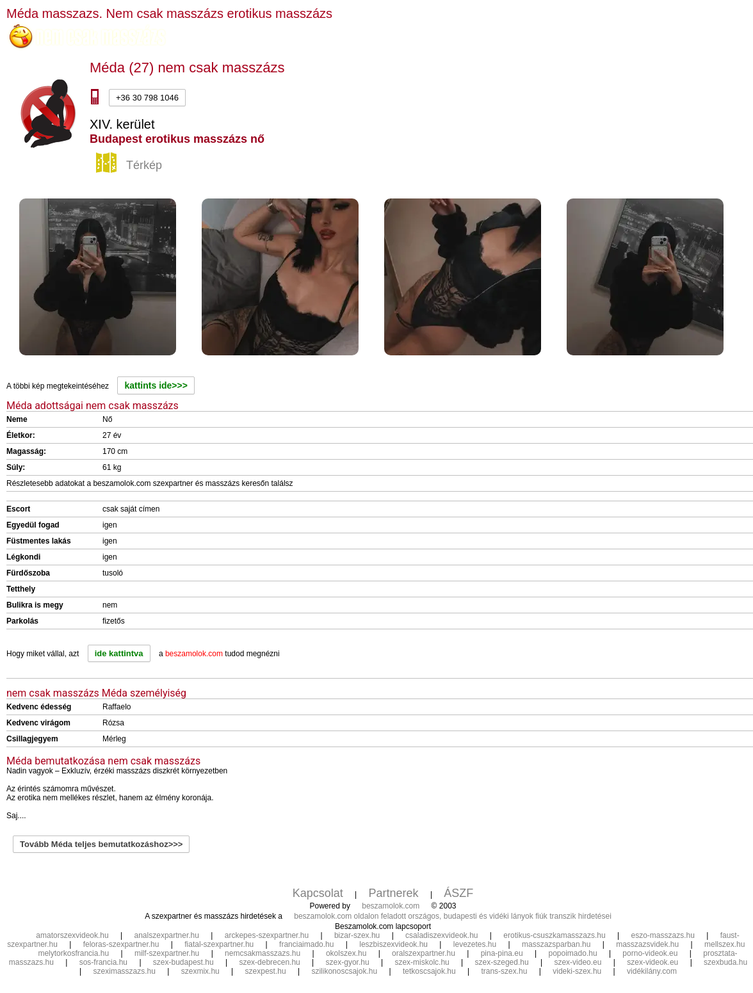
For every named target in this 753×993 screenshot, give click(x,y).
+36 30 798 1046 (147, 97)
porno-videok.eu (649, 953)
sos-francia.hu (103, 962)
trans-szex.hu (504, 971)
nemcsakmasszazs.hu (262, 953)
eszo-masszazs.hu (662, 935)
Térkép (130, 166)
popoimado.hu (573, 953)
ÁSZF (458, 893)
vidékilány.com (652, 971)
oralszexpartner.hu (423, 953)
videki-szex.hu (577, 971)
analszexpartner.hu (166, 935)
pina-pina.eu (502, 953)
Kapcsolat (318, 893)
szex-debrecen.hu (269, 962)
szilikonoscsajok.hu (344, 971)
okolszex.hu (346, 953)
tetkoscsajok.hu (429, 971)
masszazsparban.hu (556, 944)
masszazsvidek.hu (647, 944)
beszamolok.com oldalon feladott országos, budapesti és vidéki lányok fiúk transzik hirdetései (452, 916)
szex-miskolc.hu (421, 962)
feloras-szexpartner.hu (121, 944)
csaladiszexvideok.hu (441, 935)
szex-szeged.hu (502, 962)
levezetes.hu (474, 944)
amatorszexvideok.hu (72, 935)
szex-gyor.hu (347, 962)
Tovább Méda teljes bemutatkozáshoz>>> (101, 844)
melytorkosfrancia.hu (73, 953)
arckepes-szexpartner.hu (267, 935)
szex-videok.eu (652, 962)
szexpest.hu (265, 971)
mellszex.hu (724, 944)
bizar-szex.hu (357, 935)
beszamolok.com (390, 905)
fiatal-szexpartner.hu (219, 944)
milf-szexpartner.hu (166, 953)
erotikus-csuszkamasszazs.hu (554, 935)
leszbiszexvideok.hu (393, 944)
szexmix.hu (200, 971)
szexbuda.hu (725, 962)
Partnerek (394, 893)
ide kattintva (119, 653)
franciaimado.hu (306, 944)
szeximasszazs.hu (124, 971)
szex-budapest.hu (183, 962)
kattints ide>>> (155, 385)
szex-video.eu (577, 962)
